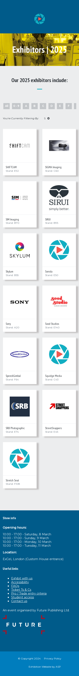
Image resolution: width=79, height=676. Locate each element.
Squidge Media (53, 376)
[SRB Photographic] (19, 406)
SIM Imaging (12, 219)
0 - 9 (16, 105)
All (6, 105)
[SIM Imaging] (19, 198)
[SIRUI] (59, 198)
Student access (22, 597)
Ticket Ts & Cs (21, 590)
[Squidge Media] (59, 354)
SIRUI (48, 219)
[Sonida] (59, 250)
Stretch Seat (12, 480)
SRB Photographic (15, 428)
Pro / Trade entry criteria (29, 593)
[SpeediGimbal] (19, 354)
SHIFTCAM (11, 167)
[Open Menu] (72, 6)
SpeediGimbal (13, 376)
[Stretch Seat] (19, 459)
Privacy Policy (52, 658)
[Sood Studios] (59, 302)
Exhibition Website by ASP (45, 666)
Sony (8, 324)
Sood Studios (52, 324)
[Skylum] (19, 250)
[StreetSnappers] (59, 406)
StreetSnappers (53, 428)
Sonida (48, 271)
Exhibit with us (21, 578)
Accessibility (20, 582)
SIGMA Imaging (53, 167)
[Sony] (19, 302)
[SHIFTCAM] (19, 145)
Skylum (9, 271)
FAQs (15, 586)
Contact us (19, 601)
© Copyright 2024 (29, 658)
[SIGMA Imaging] (59, 145)
